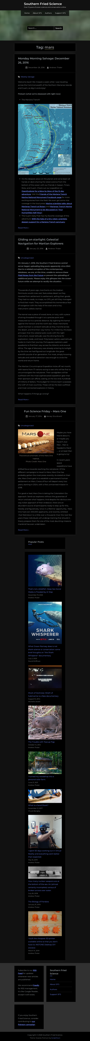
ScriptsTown (55, 1038)
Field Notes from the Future (30, 275)
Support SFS (60, 13)
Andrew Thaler (55, 67)
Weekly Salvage (27, 77)
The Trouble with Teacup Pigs (41, 742)
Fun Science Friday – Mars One (45, 411)
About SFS (37, 13)
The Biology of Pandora (38, 901)
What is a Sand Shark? (38, 805)
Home (27, 13)
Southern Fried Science (43, 4)
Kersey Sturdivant (54, 416)
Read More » (23, 227)
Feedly (36, 985)
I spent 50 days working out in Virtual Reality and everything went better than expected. (44, 854)
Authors (48, 13)
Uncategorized (27, 258)
